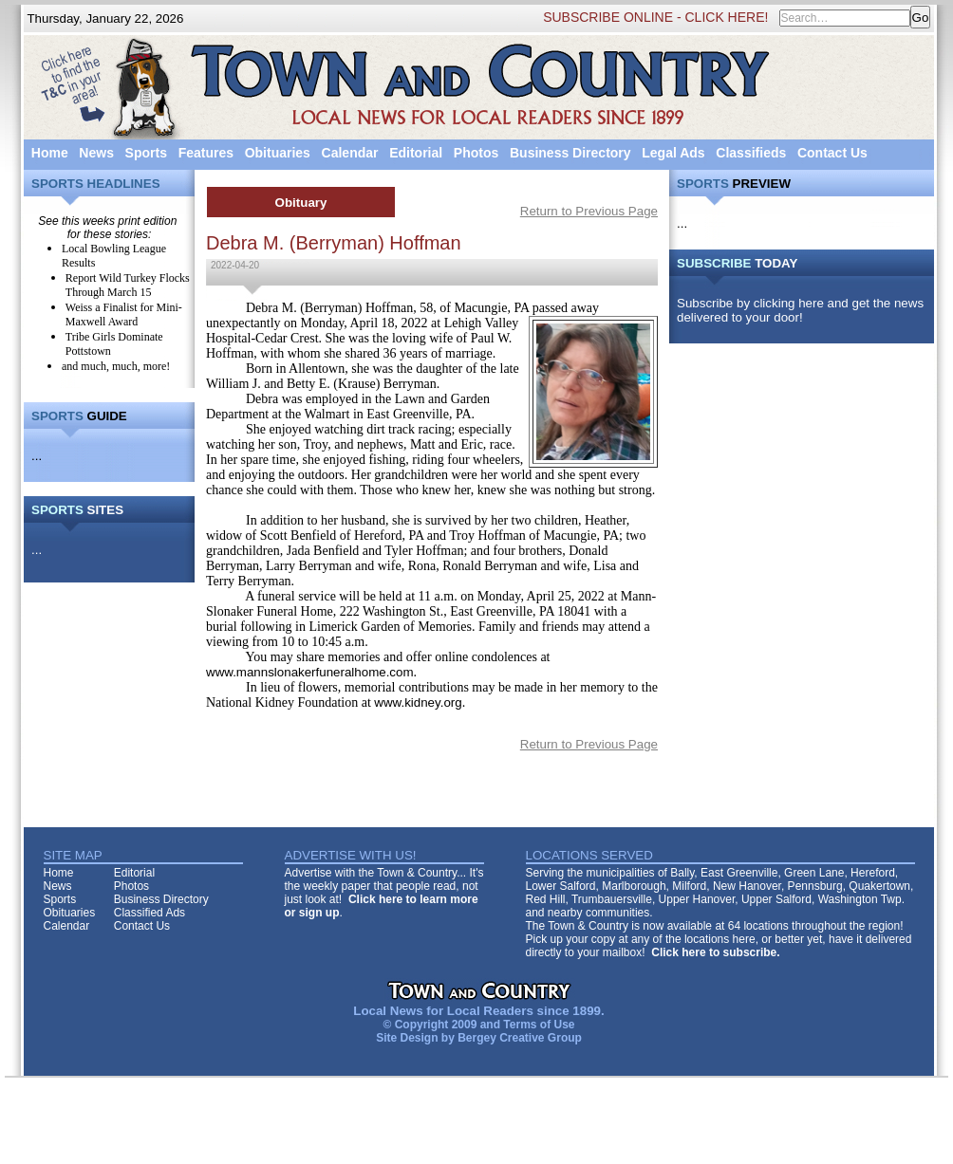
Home (49, 152)
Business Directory (570, 152)
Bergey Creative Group (520, 1037)
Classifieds (751, 152)
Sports (146, 152)
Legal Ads (673, 152)
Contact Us (832, 152)
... (36, 456)
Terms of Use (538, 1024)
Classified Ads (149, 912)
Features (206, 152)
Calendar (350, 152)
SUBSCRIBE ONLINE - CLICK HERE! (655, 17)
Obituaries (277, 152)
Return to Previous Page (589, 211)
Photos (476, 152)
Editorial (415, 152)
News (96, 152)
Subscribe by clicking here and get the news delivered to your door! (800, 310)
